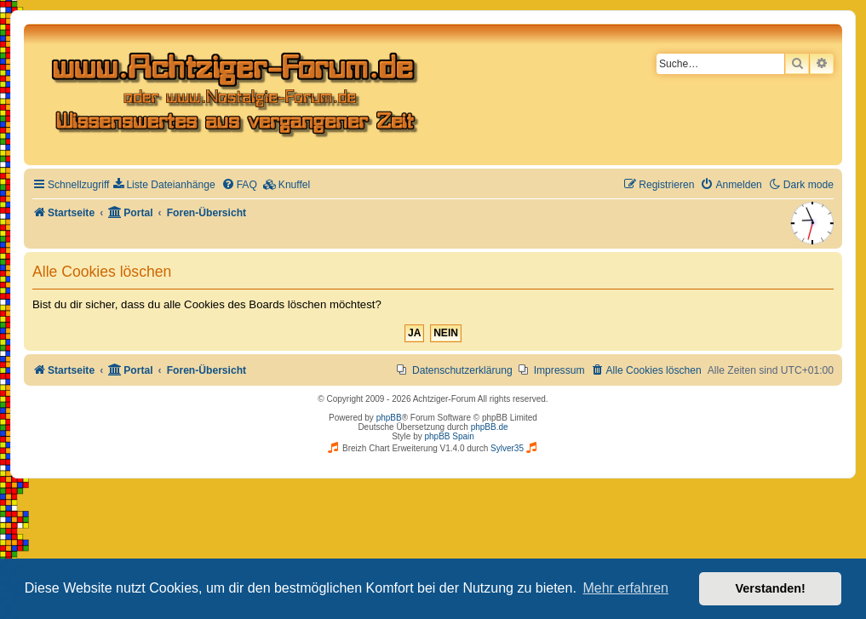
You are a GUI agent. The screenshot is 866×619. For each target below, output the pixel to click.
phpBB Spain (448, 436)
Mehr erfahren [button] (625, 588)
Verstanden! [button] (771, 588)
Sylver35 (507, 448)
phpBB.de (489, 427)
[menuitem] (164, 185)
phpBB (389, 417)
